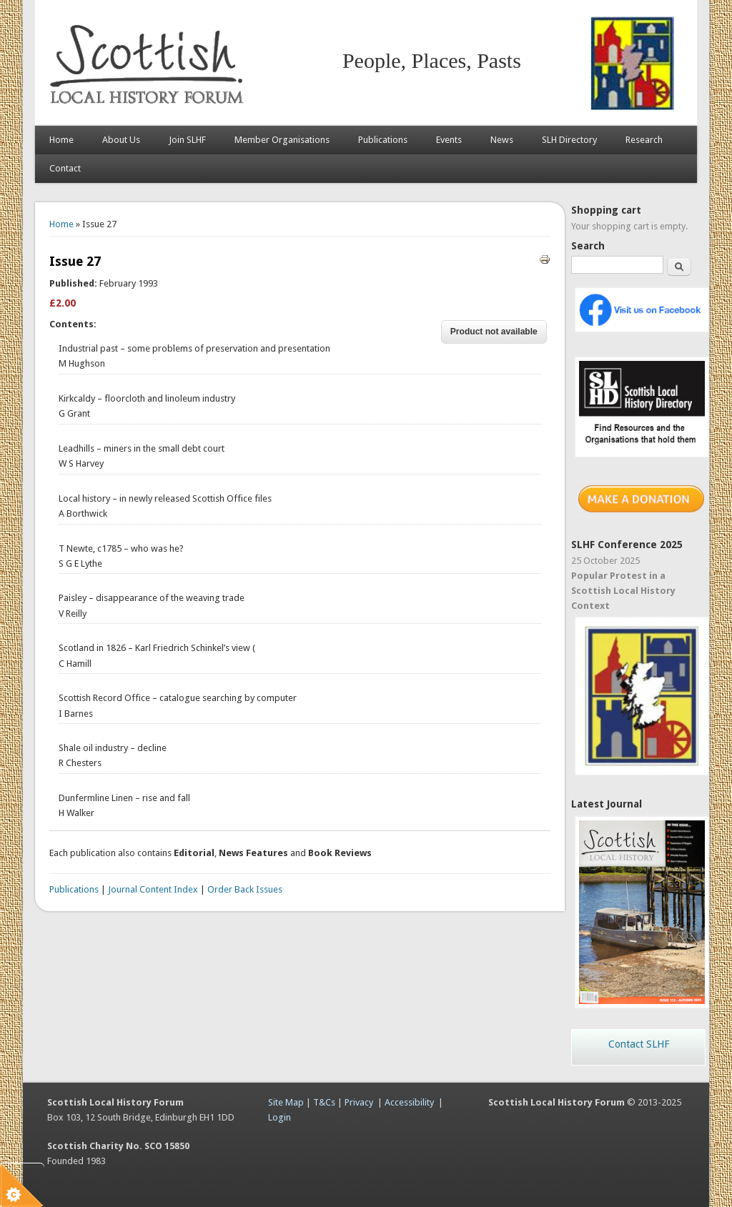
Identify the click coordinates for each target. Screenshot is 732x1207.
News (501, 139)
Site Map (286, 1102)
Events (449, 139)
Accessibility (409, 1102)
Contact (65, 168)
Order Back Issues (244, 889)
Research (644, 139)
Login (279, 1117)
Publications (382, 139)
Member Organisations (282, 139)
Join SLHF (187, 139)
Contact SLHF (638, 1044)
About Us (121, 139)
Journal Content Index (153, 889)
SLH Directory (569, 139)
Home (61, 139)
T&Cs (324, 1102)
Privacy (359, 1102)
